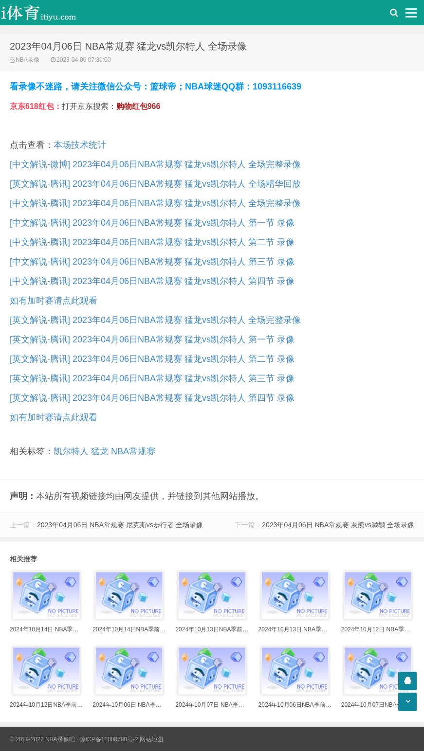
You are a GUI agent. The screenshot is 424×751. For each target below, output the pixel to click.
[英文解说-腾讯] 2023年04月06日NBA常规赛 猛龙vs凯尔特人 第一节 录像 (152, 339)
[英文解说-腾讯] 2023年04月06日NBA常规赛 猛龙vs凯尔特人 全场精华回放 (155, 184)
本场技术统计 (80, 145)
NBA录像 (27, 59)
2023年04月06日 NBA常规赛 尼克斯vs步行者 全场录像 (120, 525)
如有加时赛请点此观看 (53, 300)
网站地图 (151, 739)
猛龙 (100, 451)
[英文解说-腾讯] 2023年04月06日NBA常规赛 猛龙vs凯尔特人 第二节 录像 (152, 359)
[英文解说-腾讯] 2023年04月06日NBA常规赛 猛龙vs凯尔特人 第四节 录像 (152, 398)
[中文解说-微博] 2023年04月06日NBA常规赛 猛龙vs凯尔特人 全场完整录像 (155, 164)
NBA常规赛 (133, 451)
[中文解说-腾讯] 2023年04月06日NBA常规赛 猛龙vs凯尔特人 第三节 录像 (152, 262)
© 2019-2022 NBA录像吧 (42, 739)
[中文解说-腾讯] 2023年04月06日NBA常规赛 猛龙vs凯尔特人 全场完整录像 (155, 203)
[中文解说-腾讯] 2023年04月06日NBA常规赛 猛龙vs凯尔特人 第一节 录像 (152, 223)
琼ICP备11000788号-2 (109, 739)
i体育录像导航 (48, 12)
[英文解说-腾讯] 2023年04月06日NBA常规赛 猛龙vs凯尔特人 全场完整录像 (155, 320)
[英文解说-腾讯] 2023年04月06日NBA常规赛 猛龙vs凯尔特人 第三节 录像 (152, 378)
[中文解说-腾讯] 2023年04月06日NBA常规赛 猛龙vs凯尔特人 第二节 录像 (152, 242)
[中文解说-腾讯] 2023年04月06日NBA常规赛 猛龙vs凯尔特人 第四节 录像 (152, 281)
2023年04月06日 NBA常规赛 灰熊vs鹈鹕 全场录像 (338, 525)
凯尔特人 (71, 451)
